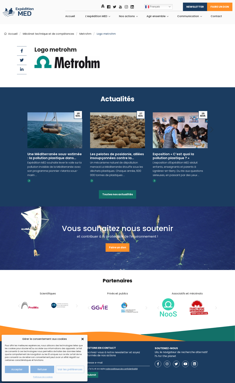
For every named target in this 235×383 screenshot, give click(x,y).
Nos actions (127, 16)
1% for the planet (165, 356)
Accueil (70, 16)
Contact (216, 16)
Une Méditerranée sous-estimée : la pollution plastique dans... (54, 156)
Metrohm (85, 34)
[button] (82, 339)
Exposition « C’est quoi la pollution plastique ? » (173, 156)
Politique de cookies (43, 377)
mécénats (196, 293)
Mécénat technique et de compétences (48, 34)
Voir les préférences (70, 369)
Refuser (42, 369)
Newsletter (195, 7)
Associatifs (178, 293)
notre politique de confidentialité (121, 368)
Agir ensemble (156, 16)
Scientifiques (48, 293)
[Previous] (23, 130)
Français (152, 7)
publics (123, 293)
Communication (188, 16)
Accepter (17, 369)
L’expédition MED (96, 16)
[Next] (211, 130)
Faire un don (220, 7)
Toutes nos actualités (117, 194)
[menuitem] (70, 16)
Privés (111, 293)
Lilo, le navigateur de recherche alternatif (181, 352)
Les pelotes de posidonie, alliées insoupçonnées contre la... (117, 156)
